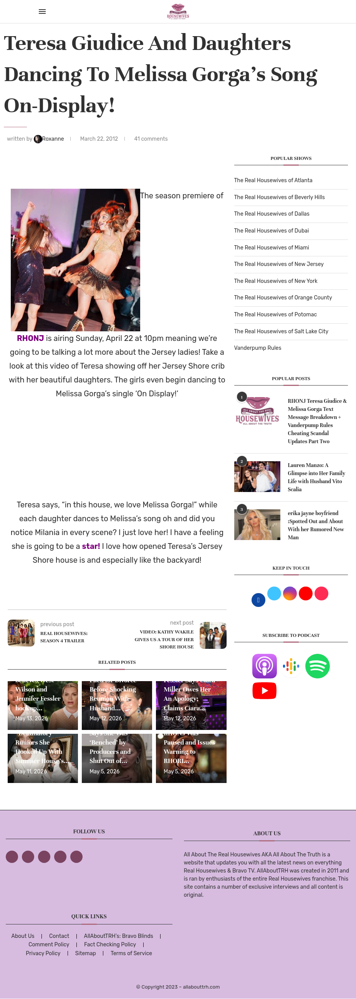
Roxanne (49, 139)
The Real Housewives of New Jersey (279, 264)
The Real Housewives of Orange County (283, 297)
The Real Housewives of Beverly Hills (279, 197)
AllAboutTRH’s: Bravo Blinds (118, 936)
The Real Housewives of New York (276, 281)
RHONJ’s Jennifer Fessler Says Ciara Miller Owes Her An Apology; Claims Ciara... (189, 689)
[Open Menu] (42, 11)
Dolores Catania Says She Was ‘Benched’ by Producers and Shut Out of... (111, 742)
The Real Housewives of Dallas (272, 214)
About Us (23, 936)
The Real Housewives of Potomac (275, 314)
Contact (59, 936)
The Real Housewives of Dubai (271, 231)
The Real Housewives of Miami (271, 247)
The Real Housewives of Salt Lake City (281, 331)
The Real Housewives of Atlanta (273, 180)
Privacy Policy (43, 953)
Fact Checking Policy (110, 944)
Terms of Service (131, 953)
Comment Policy (48, 944)
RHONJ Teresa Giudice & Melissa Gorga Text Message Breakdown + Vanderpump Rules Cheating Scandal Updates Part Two (317, 421)
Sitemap (85, 953)
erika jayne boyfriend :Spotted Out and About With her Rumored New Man (316, 525)
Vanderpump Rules (257, 348)
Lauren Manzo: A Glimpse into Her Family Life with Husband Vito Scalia (317, 477)
